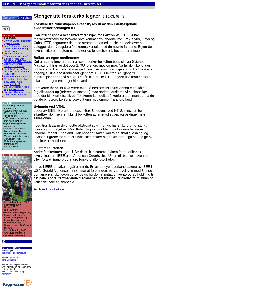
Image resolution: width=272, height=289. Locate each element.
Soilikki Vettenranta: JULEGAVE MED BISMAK (18, 60)
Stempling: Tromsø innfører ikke (14, 106)
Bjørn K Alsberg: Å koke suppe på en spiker (16, 88)
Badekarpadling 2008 (15, 222)
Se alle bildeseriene (14, 235)
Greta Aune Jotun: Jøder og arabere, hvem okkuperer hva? (17, 82)
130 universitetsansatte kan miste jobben (16, 119)
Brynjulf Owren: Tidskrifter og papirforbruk (17, 42)
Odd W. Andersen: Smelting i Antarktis (14, 65)
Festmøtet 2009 (12, 204)
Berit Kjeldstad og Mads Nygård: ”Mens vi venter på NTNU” (16, 71)
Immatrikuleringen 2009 (16, 202)
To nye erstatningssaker (16, 136)
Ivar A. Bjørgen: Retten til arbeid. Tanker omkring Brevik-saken (17, 48)
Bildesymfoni (11, 210)
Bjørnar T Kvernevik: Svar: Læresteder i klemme (18, 93)
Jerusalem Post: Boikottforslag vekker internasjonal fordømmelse (15, 142)
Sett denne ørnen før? (15, 110)
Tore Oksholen (9, 260)
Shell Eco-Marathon (14, 233)
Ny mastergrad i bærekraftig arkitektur (15, 132)
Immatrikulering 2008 (15, 230)
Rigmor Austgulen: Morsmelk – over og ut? (16, 54)
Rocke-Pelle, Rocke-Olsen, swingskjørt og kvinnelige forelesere (15, 217)
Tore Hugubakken (52, 189)
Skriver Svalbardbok (14, 128)
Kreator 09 (9, 207)
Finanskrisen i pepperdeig (17, 212)
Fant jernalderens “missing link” (13, 114)
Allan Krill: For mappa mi (17, 76)
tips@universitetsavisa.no (14, 253)
